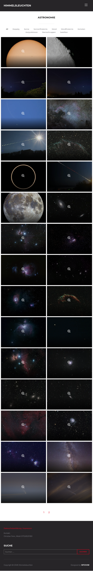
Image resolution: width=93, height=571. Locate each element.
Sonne (25, 29)
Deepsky (14, 29)
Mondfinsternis (67, 29)
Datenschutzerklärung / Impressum (18, 528)
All (5, 29)
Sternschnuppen (49, 32)
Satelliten (65, 32)
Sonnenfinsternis (40, 29)
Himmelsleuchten (20, 5)
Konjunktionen (31, 32)
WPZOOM (85, 565)
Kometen (83, 29)
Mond (54, 29)
